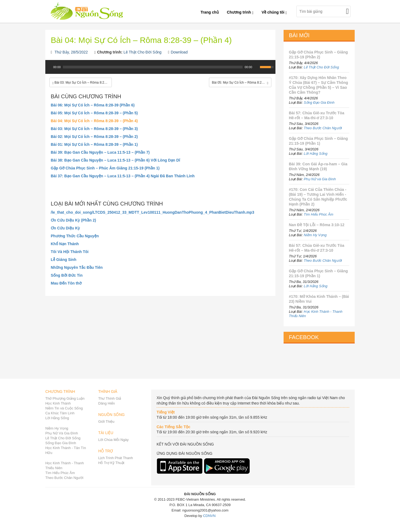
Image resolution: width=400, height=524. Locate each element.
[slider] (153, 67)
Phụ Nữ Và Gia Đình (61, 433)
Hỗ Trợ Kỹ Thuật (111, 463)
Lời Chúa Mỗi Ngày (113, 440)
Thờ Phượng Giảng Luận (65, 398)
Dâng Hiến (106, 403)
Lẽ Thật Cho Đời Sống (142, 52)
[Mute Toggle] (256, 67)
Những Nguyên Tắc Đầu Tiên (77, 267)
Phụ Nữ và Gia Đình (320, 179)
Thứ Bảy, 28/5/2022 (71, 52)
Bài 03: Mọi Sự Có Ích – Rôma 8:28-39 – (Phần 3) (94, 129)
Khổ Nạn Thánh (65, 244)
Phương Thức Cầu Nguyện (75, 236)
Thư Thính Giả (109, 398)
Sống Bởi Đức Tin (66, 275)
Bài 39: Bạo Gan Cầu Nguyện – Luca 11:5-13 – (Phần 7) (100, 152)
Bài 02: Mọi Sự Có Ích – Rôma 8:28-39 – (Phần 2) (94, 136)
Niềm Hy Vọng (315, 235)
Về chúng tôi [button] (274, 12)
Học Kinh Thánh (58, 403)
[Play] (49, 67)
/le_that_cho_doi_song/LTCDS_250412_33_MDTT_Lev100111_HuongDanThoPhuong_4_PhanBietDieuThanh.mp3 (152, 212)
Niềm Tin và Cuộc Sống (64, 408)
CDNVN (209, 516)
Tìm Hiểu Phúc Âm (318, 214)
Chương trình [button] (240, 12)
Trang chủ (210, 12)
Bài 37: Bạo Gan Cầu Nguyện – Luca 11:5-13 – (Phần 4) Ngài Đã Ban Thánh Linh (123, 176)
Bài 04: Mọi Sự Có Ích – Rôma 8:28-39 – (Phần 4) (94, 121)
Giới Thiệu (106, 421)
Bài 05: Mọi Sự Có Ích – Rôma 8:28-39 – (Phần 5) (94, 113)
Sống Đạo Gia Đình (319, 102)
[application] (160, 70)
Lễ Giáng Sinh (63, 259)
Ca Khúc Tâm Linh (59, 413)
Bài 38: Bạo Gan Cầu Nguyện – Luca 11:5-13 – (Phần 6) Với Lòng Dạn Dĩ (115, 160)
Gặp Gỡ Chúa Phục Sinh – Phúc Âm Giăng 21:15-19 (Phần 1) (105, 168)
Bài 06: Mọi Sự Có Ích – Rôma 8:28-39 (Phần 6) (93, 105)
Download (179, 52)
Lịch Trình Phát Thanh (115, 458)
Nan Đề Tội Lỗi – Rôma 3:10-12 (317, 225)
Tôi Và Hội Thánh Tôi (69, 252)
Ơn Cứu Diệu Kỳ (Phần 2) (73, 220)
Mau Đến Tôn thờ (66, 283)
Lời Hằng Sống (315, 153)
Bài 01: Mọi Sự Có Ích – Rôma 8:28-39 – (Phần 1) (94, 144)
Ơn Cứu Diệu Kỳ (65, 228)
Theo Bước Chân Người (323, 128)
